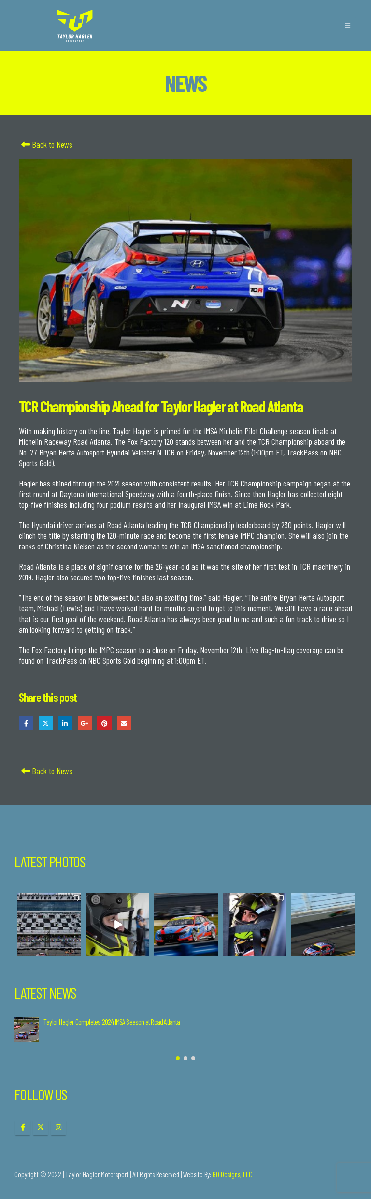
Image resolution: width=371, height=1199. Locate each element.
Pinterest (104, 723)
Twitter (46, 723)
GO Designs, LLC (232, 1174)
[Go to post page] (26, 1029)
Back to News (45, 144)
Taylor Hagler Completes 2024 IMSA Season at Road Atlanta (111, 1021)
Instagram (58, 1127)
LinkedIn (65, 723)
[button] (348, 25)
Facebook (26, 723)
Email (124, 723)
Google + (85, 723)
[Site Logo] (74, 26)
